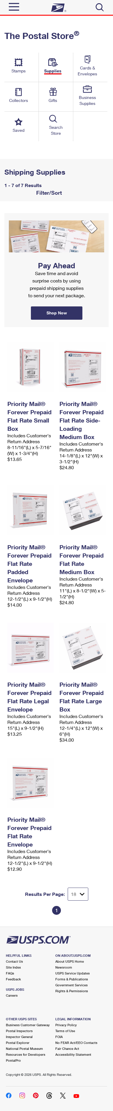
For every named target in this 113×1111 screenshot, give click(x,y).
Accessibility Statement (73, 1054)
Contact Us (14, 961)
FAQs (10, 973)
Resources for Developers (25, 1054)
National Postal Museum (24, 1048)
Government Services (71, 985)
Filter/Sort (48, 192)
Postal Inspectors (19, 1031)
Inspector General (19, 1037)
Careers (12, 995)
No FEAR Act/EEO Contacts (76, 1043)
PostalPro (13, 1060)
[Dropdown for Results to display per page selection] (78, 894)
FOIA (59, 1037)
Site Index (13, 967)
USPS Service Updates (72, 973)
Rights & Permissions (71, 991)
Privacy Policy (66, 1025)
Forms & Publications (71, 979)
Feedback (13, 979)
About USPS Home (69, 961)
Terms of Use (65, 1031)
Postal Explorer (17, 1043)
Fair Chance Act (67, 1048)
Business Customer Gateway (28, 1025)
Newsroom (63, 967)
